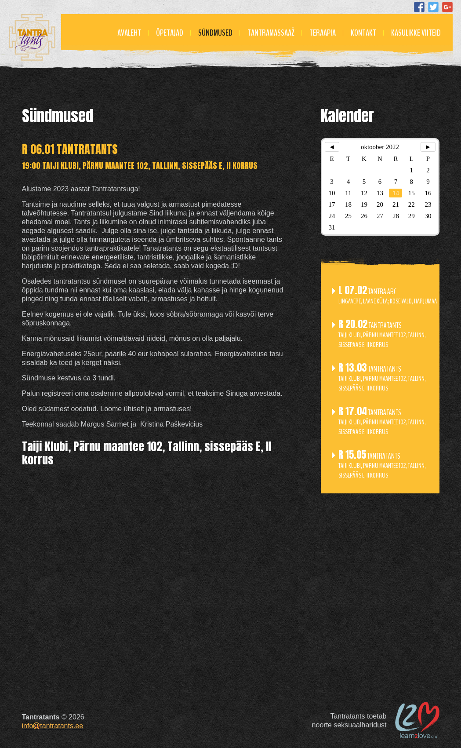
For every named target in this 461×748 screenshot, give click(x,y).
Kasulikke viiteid (416, 33)
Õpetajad (169, 33)
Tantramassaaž (270, 33)
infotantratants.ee (52, 726)
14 (395, 193)
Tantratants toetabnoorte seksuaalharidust (349, 720)
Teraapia (322, 33)
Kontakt (363, 33)
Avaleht (129, 33)
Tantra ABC (387, 295)
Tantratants (382, 334)
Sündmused (215, 33)
